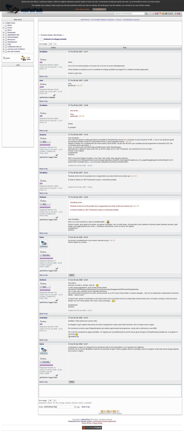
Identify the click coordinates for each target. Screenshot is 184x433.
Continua (99, 9)
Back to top (44, 76)
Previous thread (46, 35)
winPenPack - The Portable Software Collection (97, 20)
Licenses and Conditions (16, 49)
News (10, 30)
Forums (118, 20)
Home (10, 25)
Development (12, 42)
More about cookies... (83, 9)
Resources (11, 40)
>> (55, 44)
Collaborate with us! (14, 47)
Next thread (57, 35)
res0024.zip (75, 336)
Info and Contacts (14, 51)
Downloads (11, 32)
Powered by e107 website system (80, 421)
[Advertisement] (18, 106)
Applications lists (13, 35)
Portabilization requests (131, 20)
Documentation (13, 37)
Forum (10, 28)
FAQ (9, 44)
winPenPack (85, 419)
